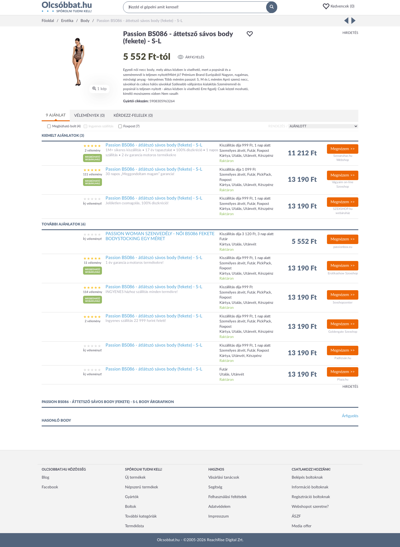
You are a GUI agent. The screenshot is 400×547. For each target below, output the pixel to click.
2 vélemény (93, 150)
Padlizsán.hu (342, 358)
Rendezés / (278, 126)
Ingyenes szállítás (101, 126)
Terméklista (134, 526)
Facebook (50, 487)
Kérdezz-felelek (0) (133, 116)
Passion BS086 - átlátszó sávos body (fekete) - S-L (154, 145)
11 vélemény (92, 262)
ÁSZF (296, 516)
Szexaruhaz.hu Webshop (342, 158)
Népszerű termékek (141, 487)
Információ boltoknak (310, 487)
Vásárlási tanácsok (223, 477)
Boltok (130, 507)
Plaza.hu (342, 379)
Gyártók (132, 497)
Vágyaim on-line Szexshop (342, 184)
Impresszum (218, 516)
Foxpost (131, 126)
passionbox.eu (342, 246)
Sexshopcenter (342, 302)
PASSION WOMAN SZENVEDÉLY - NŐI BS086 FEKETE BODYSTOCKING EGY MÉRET (160, 236)
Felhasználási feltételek (227, 497)
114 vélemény (92, 292)
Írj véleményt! (92, 203)
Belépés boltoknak (307, 477)
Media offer (301, 526)
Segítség (215, 487)
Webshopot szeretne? (310, 507)
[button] (340, 6)
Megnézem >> (343, 149)
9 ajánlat (56, 115)
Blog (45, 477)
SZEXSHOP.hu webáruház (342, 211)
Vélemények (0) (89, 116)
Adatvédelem (219, 507)
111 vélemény (92, 174)
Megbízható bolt (66, 126)
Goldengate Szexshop (342, 331)
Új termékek (135, 477)
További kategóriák (141, 516)
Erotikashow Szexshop (343, 273)
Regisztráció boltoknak (311, 497)
